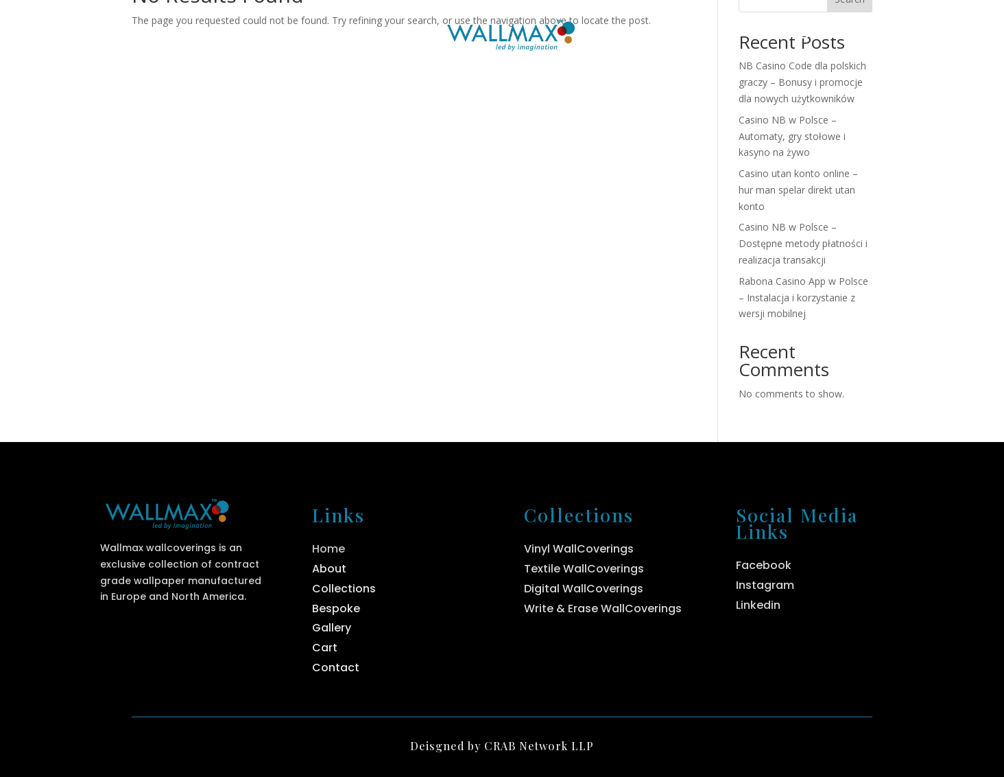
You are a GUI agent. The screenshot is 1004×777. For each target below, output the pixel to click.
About (370, 82)
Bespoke (605, 82)
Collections (476, 82)
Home (285, 82)
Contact (708, 82)
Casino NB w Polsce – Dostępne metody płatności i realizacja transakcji (803, 243)
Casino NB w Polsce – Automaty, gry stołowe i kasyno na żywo (792, 136)
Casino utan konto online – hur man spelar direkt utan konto (798, 190)
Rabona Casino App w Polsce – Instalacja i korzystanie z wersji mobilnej (803, 298)
